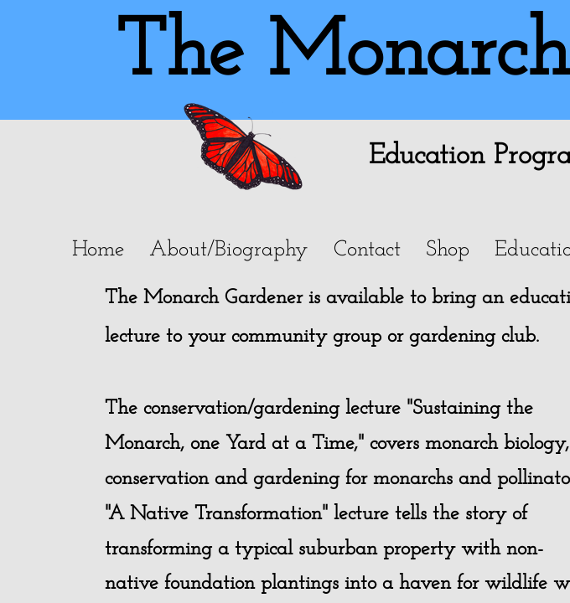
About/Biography (228, 250)
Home (98, 250)
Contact (367, 250)
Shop (447, 250)
